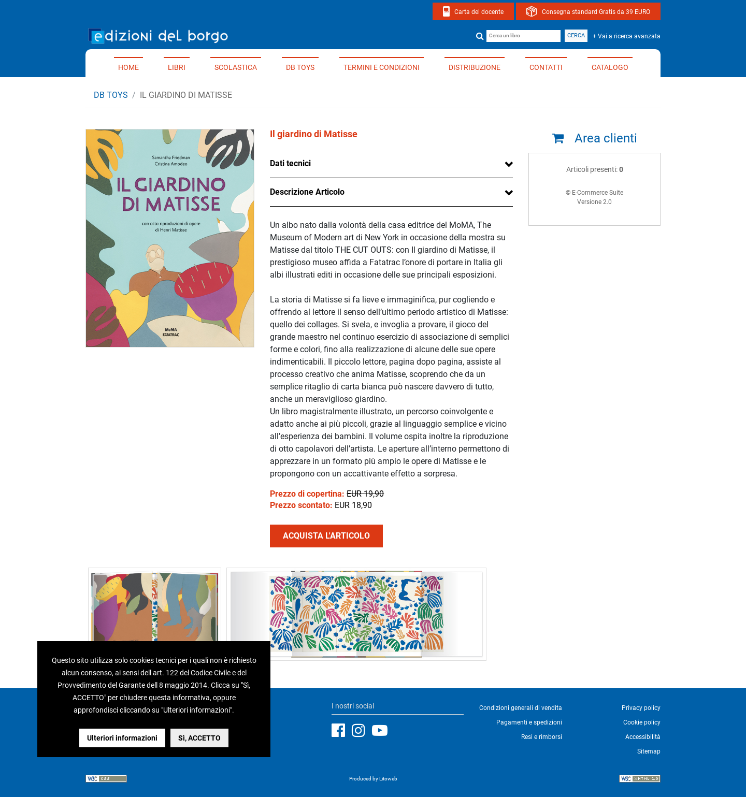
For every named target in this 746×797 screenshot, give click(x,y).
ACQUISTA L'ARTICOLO (326, 536)
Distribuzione (474, 67)
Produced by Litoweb (373, 778)
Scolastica (235, 67)
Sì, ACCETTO (199, 738)
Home (128, 67)
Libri (176, 67)
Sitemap (649, 751)
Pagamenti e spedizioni (529, 722)
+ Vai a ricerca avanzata (627, 36)
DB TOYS (300, 67)
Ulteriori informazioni (122, 738)
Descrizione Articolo (307, 192)
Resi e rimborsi (541, 737)
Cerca (576, 35)
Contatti (546, 67)
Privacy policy (641, 708)
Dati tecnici (290, 163)
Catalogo (610, 67)
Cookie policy (642, 722)
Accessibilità (643, 737)
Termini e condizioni (381, 67)
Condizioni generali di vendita (520, 708)
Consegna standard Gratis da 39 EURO (596, 12)
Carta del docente (479, 12)
